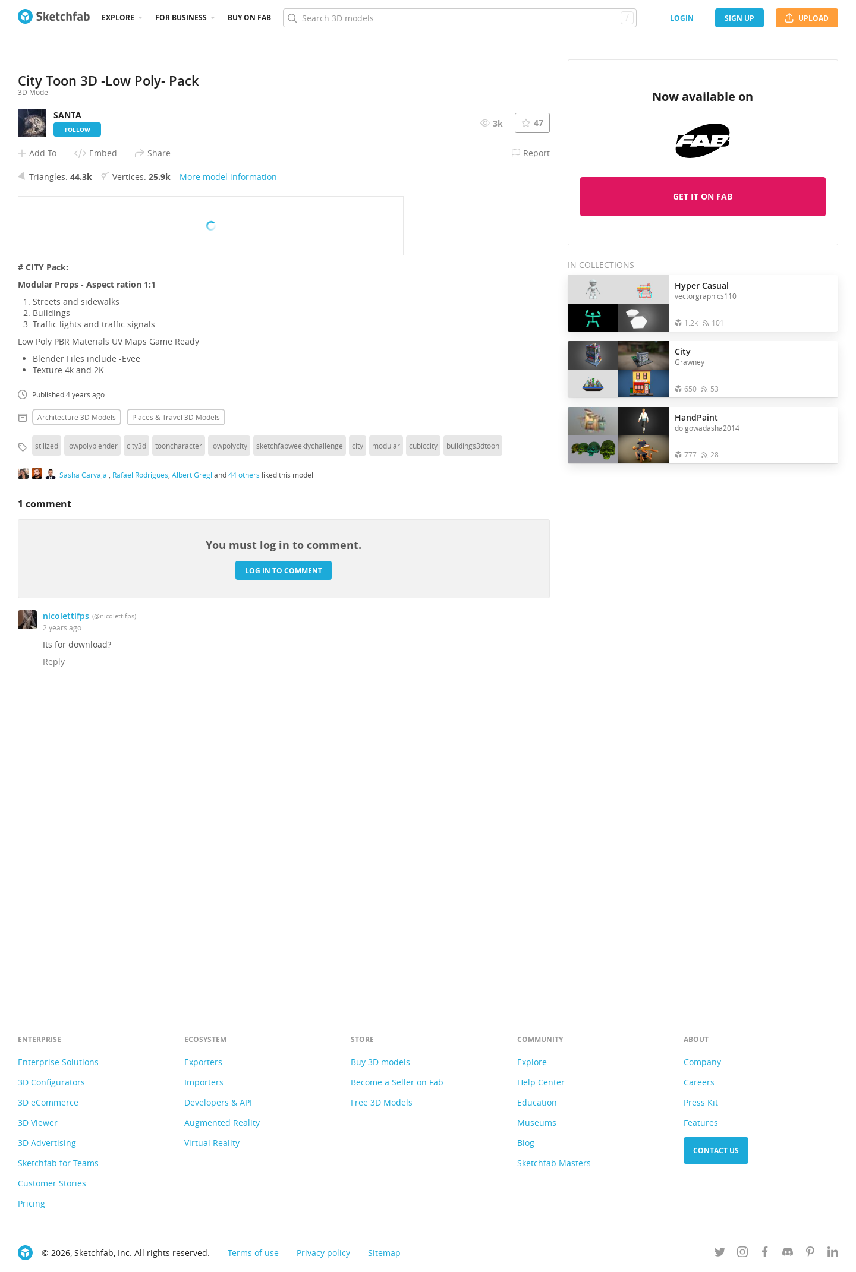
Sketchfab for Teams (58, 1163)
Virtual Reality (212, 1142)
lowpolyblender (92, 743)
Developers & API (218, 1102)
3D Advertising (47, 1142)
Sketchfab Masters (554, 1163)
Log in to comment (283, 868)
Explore (118, 17)
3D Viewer (38, 1122)
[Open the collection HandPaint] (618, 435)
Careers (699, 1082)
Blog (525, 1142)
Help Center (541, 1082)
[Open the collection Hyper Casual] (618, 303)
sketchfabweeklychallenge (299, 743)
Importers (204, 1082)
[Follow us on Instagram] (742, 1254)
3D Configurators (51, 1082)
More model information (228, 474)
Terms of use (253, 1252)
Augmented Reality (222, 1122)
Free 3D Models (382, 1102)
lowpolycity (229, 743)
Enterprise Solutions (58, 1062)
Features (701, 1122)
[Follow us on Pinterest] (810, 1254)
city (357, 743)
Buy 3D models (380, 1062)
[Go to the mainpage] (54, 18)
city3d (136, 743)
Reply (54, 959)
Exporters (203, 1062)
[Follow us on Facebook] (765, 1254)
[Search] (459, 18)
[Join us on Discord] (787, 1254)
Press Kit (701, 1102)
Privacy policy (323, 1252)
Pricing (31, 1203)
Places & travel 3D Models (176, 714)
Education (537, 1102)
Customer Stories (52, 1183)
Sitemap (384, 1252)
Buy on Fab (249, 17)
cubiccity (423, 743)
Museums (536, 1122)
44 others (244, 772)
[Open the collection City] (618, 369)
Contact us (716, 1150)
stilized (46, 743)
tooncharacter (178, 743)
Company (702, 1062)
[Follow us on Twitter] (720, 1254)
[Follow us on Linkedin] (832, 1254)
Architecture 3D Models (76, 714)
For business (181, 17)
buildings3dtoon (472, 743)
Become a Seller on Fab (397, 1082)
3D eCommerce (48, 1102)
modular (386, 743)
